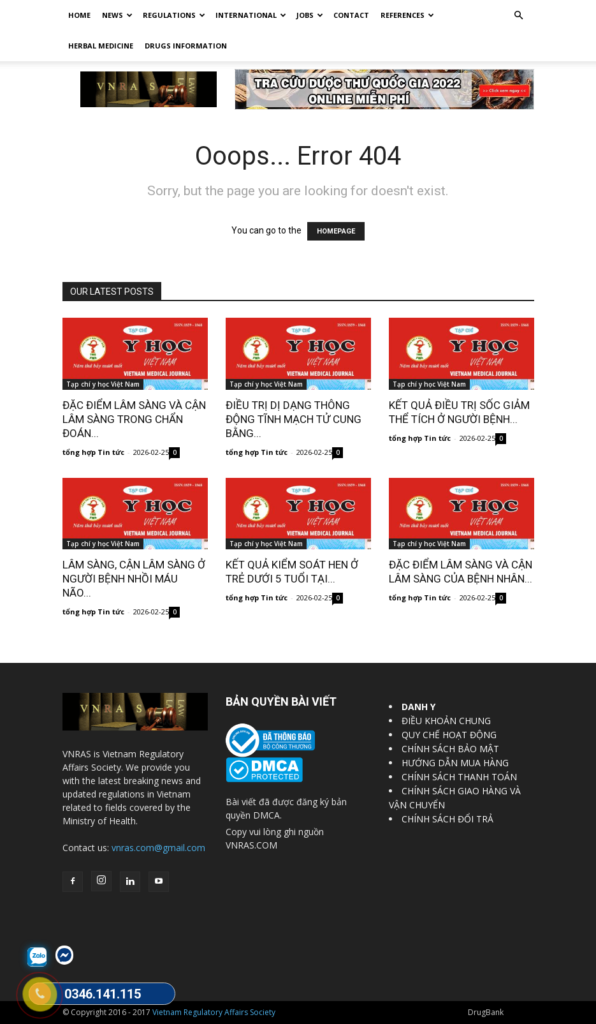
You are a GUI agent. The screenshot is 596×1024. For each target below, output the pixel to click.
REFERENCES (407, 15)
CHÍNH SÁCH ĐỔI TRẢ (447, 819)
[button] (519, 16)
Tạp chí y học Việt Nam (103, 384)
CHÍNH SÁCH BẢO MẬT (450, 749)
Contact (351, 15)
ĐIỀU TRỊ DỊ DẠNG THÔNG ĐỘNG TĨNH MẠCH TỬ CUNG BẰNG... (293, 419)
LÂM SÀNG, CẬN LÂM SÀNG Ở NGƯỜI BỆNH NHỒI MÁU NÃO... (133, 578)
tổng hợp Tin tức (93, 452)
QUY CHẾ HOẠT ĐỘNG (449, 735)
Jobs (309, 15)
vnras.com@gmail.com (158, 848)
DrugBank (486, 1012)
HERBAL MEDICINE (100, 45)
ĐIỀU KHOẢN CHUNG (446, 721)
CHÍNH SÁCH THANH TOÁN (459, 777)
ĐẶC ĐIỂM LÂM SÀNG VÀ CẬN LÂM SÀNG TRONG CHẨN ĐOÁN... (134, 419)
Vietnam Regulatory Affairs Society (213, 1012)
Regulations (174, 15)
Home (79, 15)
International (250, 15)
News (117, 15)
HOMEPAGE (336, 231)
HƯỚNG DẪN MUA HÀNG (455, 763)
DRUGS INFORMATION (186, 45)
